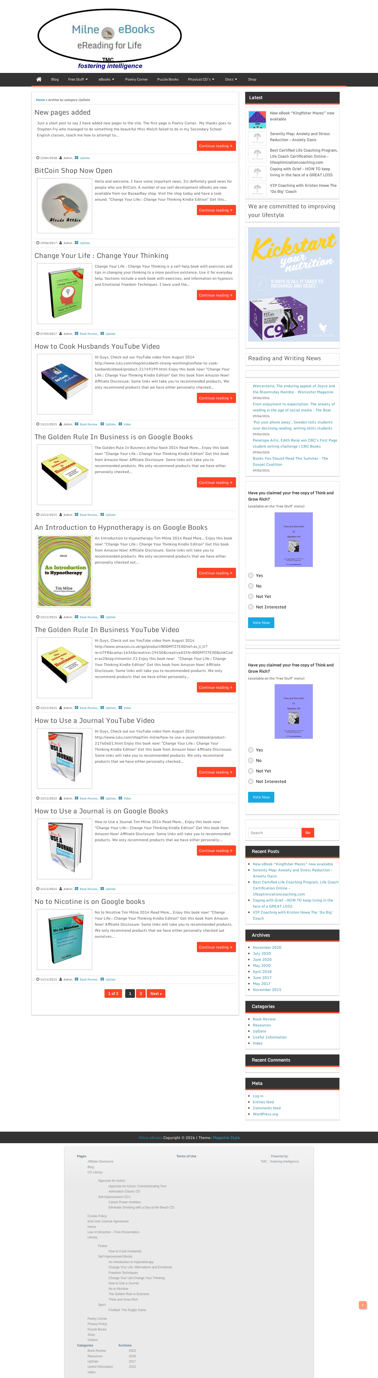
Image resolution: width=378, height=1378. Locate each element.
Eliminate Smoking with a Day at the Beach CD (141, 1205)
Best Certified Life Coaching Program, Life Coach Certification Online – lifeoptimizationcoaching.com (304, 156)
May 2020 (262, 963)
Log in (258, 1094)
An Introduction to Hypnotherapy (131, 1260)
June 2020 (262, 957)
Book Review (88, 333)
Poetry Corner (97, 1316)
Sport (102, 1303)
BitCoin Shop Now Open (73, 170)
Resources (262, 1023)
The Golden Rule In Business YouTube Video (106, 629)
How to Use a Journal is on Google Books (101, 810)
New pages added (62, 112)
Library (92, 1235)
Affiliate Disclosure (100, 1159)
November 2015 (267, 987)
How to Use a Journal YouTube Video (94, 720)
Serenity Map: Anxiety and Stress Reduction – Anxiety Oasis (300, 137)
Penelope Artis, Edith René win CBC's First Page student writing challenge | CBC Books (295, 443)
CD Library (94, 1170)
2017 (132, 1359)
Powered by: (279, 1154)
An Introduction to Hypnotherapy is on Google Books (121, 527)
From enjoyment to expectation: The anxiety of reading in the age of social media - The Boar (294, 407)
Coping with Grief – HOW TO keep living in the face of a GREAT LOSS (301, 172)
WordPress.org (265, 1112)
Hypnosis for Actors (111, 1178)
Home (40, 99)
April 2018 (262, 969)
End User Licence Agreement (107, 1219)
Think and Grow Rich (123, 1297)
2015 (132, 1364)
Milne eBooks (150, 1135)
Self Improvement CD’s (114, 1194)
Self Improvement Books (115, 1254)
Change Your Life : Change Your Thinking (101, 255)
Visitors (92, 1338)
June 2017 (262, 975)
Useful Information (270, 1035)
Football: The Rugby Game (127, 1308)
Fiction (102, 1244)
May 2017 (262, 981)
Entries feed (263, 1100)
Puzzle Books (97, 1327)
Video (127, 424)
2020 (132, 1348)
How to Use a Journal (123, 1281)
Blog (90, 1165)
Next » (156, 993)
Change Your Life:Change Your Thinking (136, 1276)
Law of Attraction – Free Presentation (113, 1230)
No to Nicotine (118, 1287)
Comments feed (267, 1106)
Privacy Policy (97, 1322)
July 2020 (262, 951)
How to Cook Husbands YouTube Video (97, 346)
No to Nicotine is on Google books (89, 901)
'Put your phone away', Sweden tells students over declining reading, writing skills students (293, 425)
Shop (91, 1332)
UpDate (85, 158)
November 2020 (267, 945)
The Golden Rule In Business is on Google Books (113, 436)
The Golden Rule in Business (128, 1292)
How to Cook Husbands (124, 1249)
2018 (132, 1354)
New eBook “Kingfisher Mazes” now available (293, 861)
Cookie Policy (97, 1214)
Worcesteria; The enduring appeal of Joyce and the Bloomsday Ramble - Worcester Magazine (294, 389)
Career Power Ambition (124, 1200)
